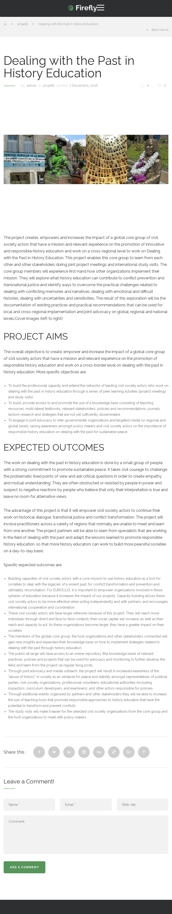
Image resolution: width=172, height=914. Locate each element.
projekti (22, 24)
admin (31, 85)
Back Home (157, 30)
